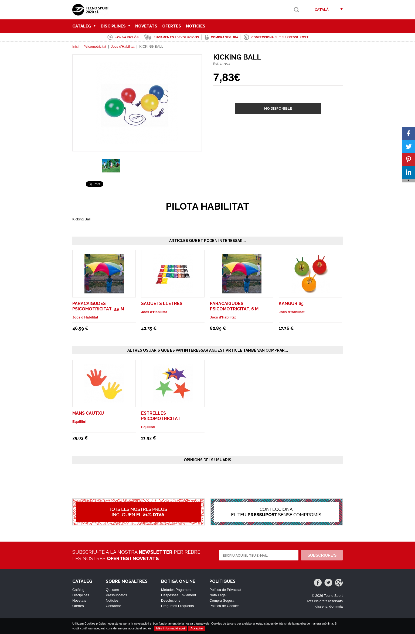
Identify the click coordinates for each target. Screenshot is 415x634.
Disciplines (115, 26)
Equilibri (79, 422)
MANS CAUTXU (88, 413)
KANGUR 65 (291, 303)
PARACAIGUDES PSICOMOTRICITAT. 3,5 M (98, 306)
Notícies (195, 26)
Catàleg (84, 26)
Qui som (112, 590)
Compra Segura (221, 600)
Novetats (146, 26)
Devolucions (170, 600)
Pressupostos (116, 595)
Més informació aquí (170, 628)
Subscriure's (322, 555)
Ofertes (171, 26)
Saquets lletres (161, 303)
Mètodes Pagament (176, 590)
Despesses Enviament (178, 595)
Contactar (113, 606)
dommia (336, 606)
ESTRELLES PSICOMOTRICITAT (161, 416)
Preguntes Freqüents (177, 606)
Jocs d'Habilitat (122, 46)
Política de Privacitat (225, 590)
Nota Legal (217, 595)
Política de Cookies (224, 606)
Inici (75, 46)
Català (322, 10)
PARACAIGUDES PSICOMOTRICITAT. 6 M (234, 306)
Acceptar (196, 628)
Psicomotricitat (94, 46)
